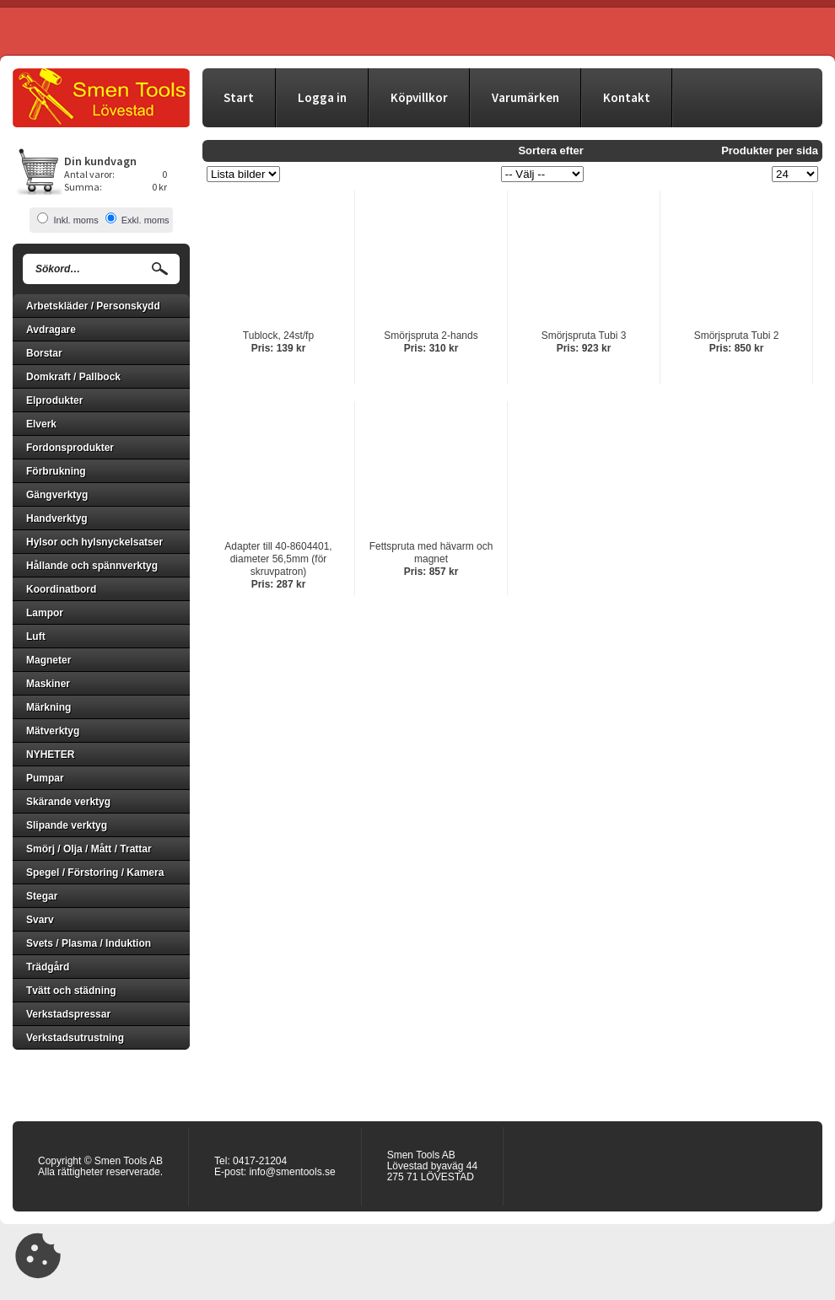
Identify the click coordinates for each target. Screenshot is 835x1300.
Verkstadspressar (68, 1014)
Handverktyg (57, 518)
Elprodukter (54, 400)
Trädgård (47, 967)
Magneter (48, 660)
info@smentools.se (292, 1172)
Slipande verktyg (66, 825)
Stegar (41, 896)
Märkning (48, 707)
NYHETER (50, 754)
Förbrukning (56, 471)
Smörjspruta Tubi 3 (584, 335)
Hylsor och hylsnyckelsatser (94, 542)
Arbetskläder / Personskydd (93, 306)
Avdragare (51, 330)
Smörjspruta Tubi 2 (736, 335)
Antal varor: (89, 174)
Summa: (83, 186)
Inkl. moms (75, 220)
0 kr (159, 186)
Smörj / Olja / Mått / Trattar (89, 849)
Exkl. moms (145, 220)
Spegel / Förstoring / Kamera (95, 872)
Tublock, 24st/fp (278, 335)
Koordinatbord (61, 589)
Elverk (41, 424)
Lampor (44, 613)
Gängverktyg (57, 495)
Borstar (44, 353)
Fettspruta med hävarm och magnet (431, 552)
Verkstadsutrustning (75, 1038)
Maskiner (48, 684)
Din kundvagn (100, 161)
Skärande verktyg (68, 802)
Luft (36, 636)
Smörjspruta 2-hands (430, 335)
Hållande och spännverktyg (92, 566)
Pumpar (45, 778)
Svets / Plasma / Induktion (88, 943)
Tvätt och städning (71, 990)
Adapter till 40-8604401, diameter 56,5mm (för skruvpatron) (277, 558)
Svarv (40, 920)
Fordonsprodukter (70, 448)
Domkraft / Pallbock (73, 377)
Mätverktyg (52, 731)
